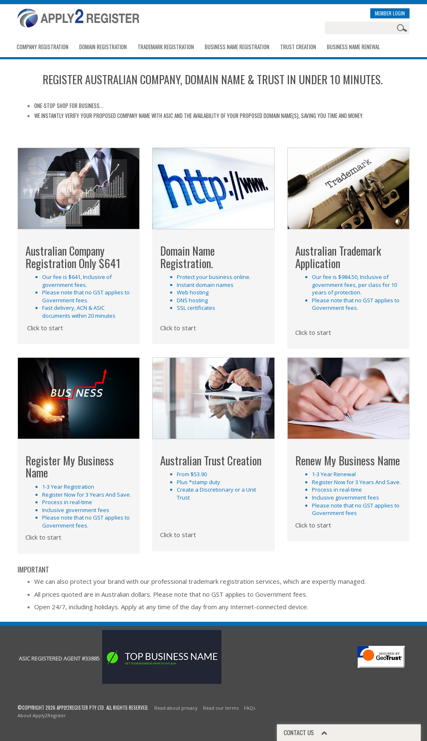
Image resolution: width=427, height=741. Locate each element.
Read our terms (221, 708)
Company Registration (42, 47)
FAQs (249, 708)
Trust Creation (298, 47)
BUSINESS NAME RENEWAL (353, 47)
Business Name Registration (237, 47)
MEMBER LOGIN (390, 13)
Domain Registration (103, 47)
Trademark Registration (166, 47)
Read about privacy (176, 708)
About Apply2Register (42, 715)
